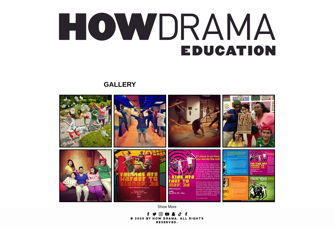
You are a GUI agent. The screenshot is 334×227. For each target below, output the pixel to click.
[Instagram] (160, 214)
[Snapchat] (173, 214)
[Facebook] (148, 214)
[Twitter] (154, 214)
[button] (85, 121)
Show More (167, 207)
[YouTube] (167, 214)
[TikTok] (179, 214)
